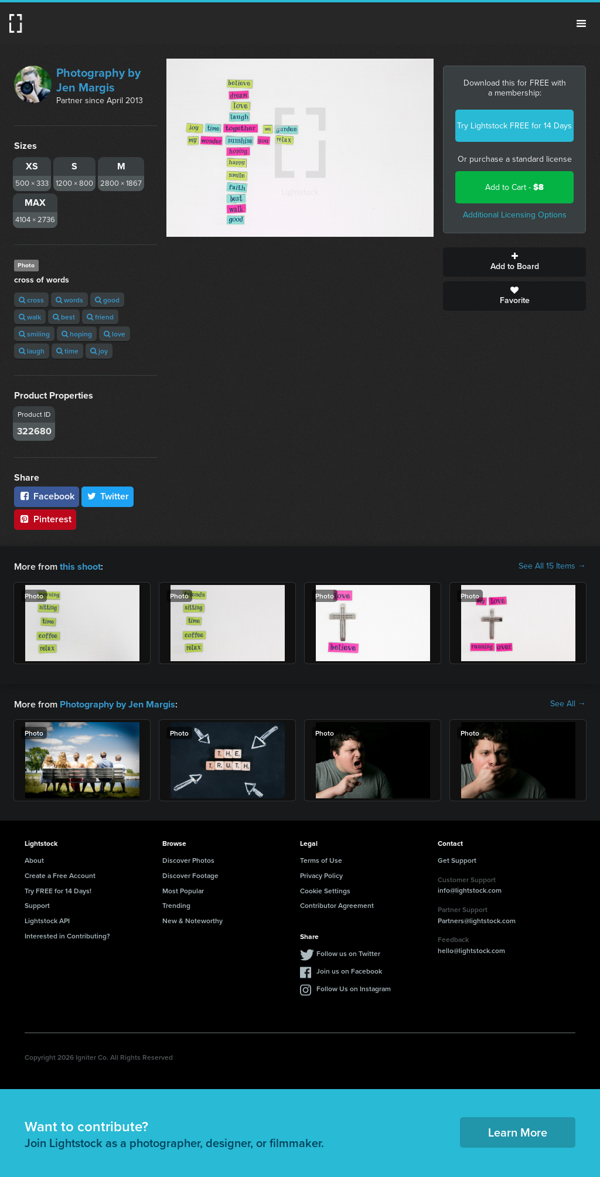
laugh (32, 351)
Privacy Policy (321, 874)
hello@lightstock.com (471, 949)
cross (31, 300)
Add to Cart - (514, 187)
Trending (176, 904)
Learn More (517, 1130)
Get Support (457, 859)
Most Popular (183, 889)
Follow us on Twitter (348, 952)
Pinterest (45, 519)
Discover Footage (190, 874)
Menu (581, 23)
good (107, 300)
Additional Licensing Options (515, 215)
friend (100, 317)
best (64, 317)
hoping (77, 334)
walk (30, 317)
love (114, 334)
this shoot (80, 566)
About (34, 859)
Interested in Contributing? (67, 935)
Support (37, 904)
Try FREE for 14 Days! (58, 889)
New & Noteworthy (192, 919)
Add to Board (514, 262)
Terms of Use (321, 859)
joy (99, 351)
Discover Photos (188, 859)
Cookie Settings (325, 889)
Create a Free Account (60, 874)
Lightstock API (47, 919)
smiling (34, 334)
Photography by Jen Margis (98, 80)
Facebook (46, 496)
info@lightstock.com (470, 889)
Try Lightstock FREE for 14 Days (514, 126)
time (67, 351)
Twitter (107, 496)
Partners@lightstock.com (477, 919)
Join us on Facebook (349, 970)
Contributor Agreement (337, 904)
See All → (568, 703)
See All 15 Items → (552, 566)
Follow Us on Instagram (353, 987)
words (69, 300)
